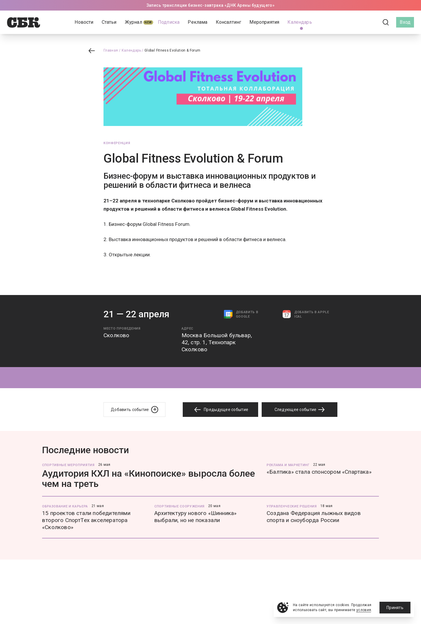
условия (363, 610)
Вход (405, 22)
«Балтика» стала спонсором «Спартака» (319, 471)
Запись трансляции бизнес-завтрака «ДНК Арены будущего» (210, 5)
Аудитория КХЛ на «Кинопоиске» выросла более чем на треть (148, 478)
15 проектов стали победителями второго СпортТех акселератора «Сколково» (86, 520)
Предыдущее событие (220, 410)
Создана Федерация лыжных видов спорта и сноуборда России (314, 517)
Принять (395, 607)
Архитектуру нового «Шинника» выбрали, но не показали (195, 517)
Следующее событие (300, 409)
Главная (110, 50)
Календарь (131, 50)
